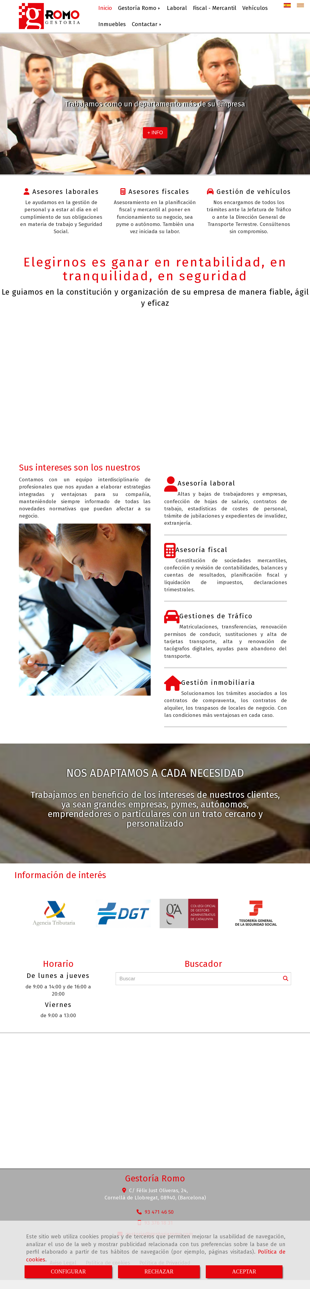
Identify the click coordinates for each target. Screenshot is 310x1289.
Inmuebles (112, 24)
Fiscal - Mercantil (214, 8)
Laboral (177, 8)
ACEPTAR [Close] (244, 1272)
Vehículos (255, 8)
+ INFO (155, 132)
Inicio (105, 8)
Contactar (147, 24)
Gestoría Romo (139, 8)
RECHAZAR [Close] (158, 1272)
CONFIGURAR (68, 1272)
